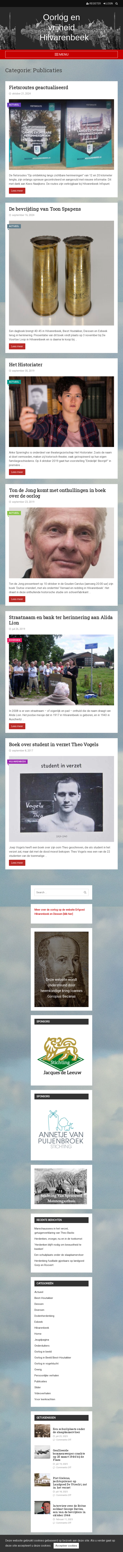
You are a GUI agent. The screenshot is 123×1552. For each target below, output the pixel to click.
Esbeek (38, 1321)
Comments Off (63, 1439)
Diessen (39, 1304)
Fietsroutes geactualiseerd (38, 87)
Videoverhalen (42, 1393)
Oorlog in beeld (43, 1351)
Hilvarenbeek (17, 761)
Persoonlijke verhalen (46, 1375)
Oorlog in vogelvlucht (46, 1363)
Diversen (14, 640)
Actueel (14, 105)
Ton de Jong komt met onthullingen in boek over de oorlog (57, 493)
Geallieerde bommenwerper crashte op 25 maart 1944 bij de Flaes (69, 1455)
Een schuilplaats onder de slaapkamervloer (59, 1254)
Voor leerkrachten (44, 1399)
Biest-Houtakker (43, 1298)
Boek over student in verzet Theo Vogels (53, 744)
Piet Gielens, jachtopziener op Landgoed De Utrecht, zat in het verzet (70, 1482)
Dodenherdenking (44, 1315)
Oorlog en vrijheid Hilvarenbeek (64, 27)
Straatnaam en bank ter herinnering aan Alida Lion (61, 620)
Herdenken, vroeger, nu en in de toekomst (58, 1238)
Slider (37, 1387)
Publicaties (40, 1381)
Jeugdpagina (41, 1339)
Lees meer (17, 190)
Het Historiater (25, 364)
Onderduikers (42, 1345)
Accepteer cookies (66, 1545)
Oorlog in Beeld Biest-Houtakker (52, 1357)
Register (93, 3)
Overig (38, 1369)
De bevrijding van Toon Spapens (45, 209)
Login (108, 3)
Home (37, 1333)
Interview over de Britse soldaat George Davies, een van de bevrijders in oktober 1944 (69, 1510)
